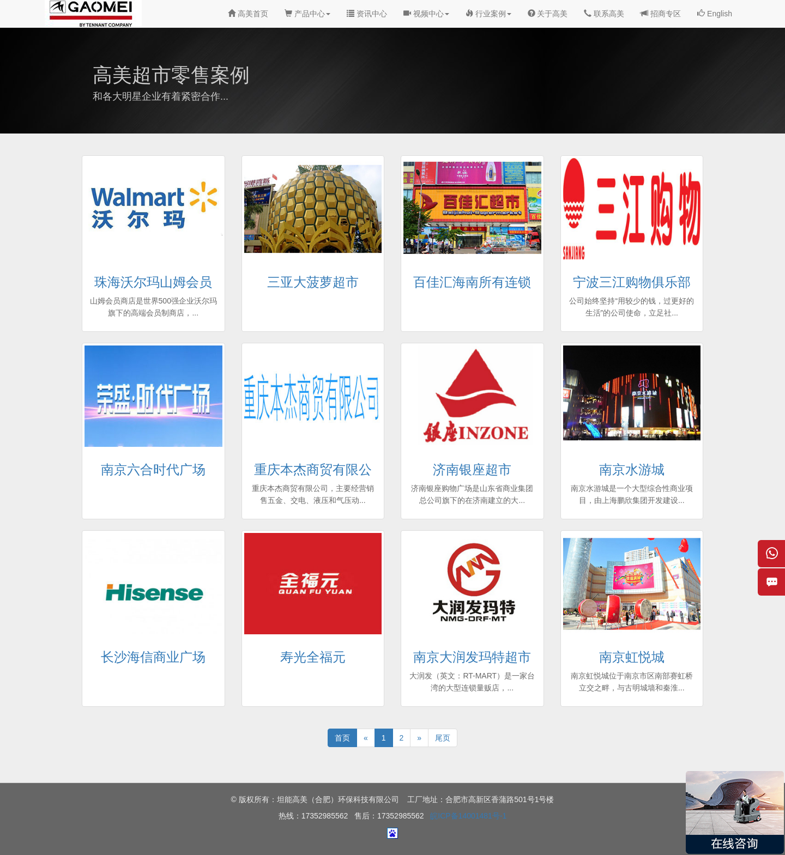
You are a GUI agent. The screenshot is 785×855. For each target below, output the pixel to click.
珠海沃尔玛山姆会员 (153, 282)
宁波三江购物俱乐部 (632, 282)
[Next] (419, 738)
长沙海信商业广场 (153, 657)
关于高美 (548, 13)
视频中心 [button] (426, 13)
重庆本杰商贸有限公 (313, 469)
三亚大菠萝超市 (313, 282)
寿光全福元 (313, 657)
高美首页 (248, 13)
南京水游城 (632, 469)
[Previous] (366, 738)
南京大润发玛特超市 (472, 657)
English (714, 13)
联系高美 (604, 13)
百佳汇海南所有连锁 (472, 282)
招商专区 (661, 13)
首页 (342, 737)
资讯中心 (367, 13)
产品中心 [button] (307, 13)
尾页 (442, 737)
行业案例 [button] (488, 13)
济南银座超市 (472, 469)
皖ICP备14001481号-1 (468, 815)
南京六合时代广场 (153, 469)
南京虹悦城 (632, 657)
